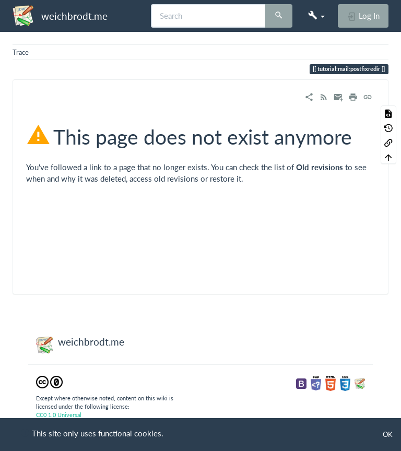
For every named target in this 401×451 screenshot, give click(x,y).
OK (388, 434)
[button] (316, 15)
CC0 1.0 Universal (58, 414)
